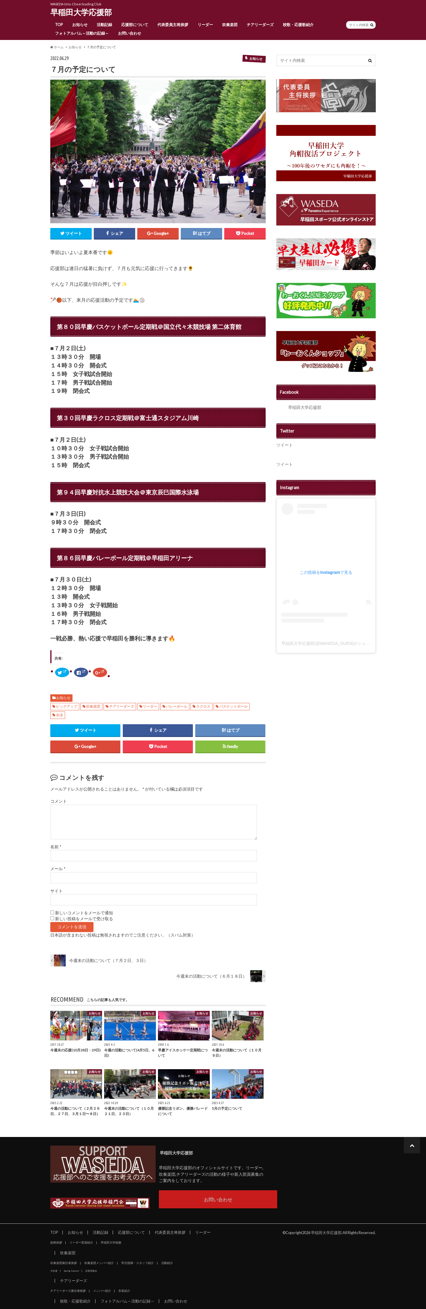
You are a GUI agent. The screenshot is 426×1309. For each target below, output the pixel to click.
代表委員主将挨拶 (172, 24)
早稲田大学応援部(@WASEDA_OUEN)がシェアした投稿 (334, 643)
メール (57, 868)
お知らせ (80, 24)
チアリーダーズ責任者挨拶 (68, 1290)
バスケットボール (233, 706)
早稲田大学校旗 (111, 1242)
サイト (56, 891)
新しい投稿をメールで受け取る (84, 918)
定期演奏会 (91, 1270)
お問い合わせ (129, 33)
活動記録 (104, 24)
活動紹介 (167, 1263)
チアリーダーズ (260, 24)
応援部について (134, 24)
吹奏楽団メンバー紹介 (99, 1263)
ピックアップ (66, 706)
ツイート (284, 444)
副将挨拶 (56, 1242)
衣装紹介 (124, 1290)
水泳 (59, 715)
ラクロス (203, 706)
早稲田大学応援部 (81, 12)
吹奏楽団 (230, 24)
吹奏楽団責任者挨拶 (63, 1263)
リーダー (205, 24)
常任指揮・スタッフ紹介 (137, 1263)
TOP (59, 24)
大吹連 (53, 1270)
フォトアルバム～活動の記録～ (82, 33)
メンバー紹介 (102, 1290)
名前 (55, 846)
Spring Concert (71, 1270)
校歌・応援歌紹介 (298, 24)
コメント (58, 801)
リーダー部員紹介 (81, 1242)
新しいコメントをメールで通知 (84, 912)
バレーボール (176, 706)
